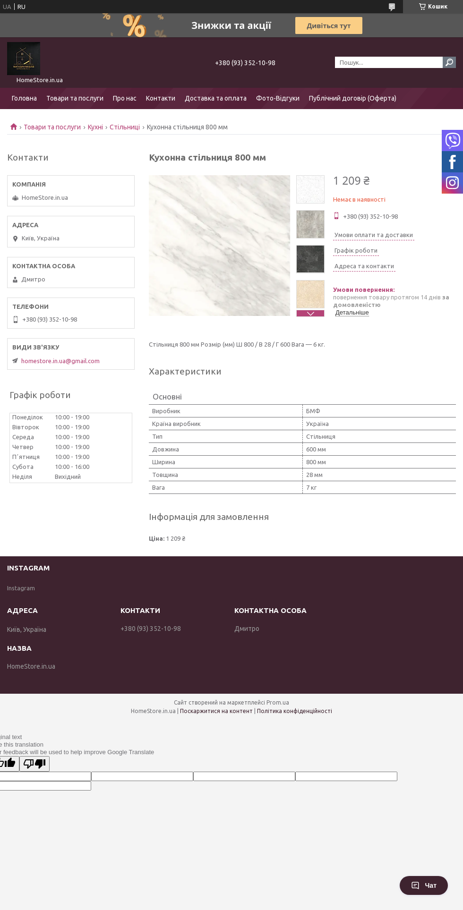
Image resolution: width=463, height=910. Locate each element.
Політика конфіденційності (294, 711)
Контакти (160, 98)
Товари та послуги (74, 98)
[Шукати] (449, 62)
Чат (424, 885)
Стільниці (125, 127)
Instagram (21, 588)
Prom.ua (277, 702)
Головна (24, 98)
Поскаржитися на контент (216, 711)
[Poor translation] (34, 764)
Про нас (125, 98)
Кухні (95, 127)
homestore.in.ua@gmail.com (60, 360)
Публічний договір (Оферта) (352, 98)
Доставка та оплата (216, 98)
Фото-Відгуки (278, 98)
